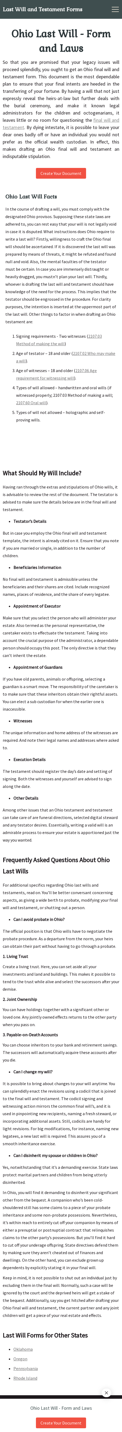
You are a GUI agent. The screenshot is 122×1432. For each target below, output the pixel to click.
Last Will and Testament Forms (42, 9)
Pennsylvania (25, 1368)
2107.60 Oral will (31, 402)
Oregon (20, 1358)
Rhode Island (25, 1378)
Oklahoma (23, 1349)
